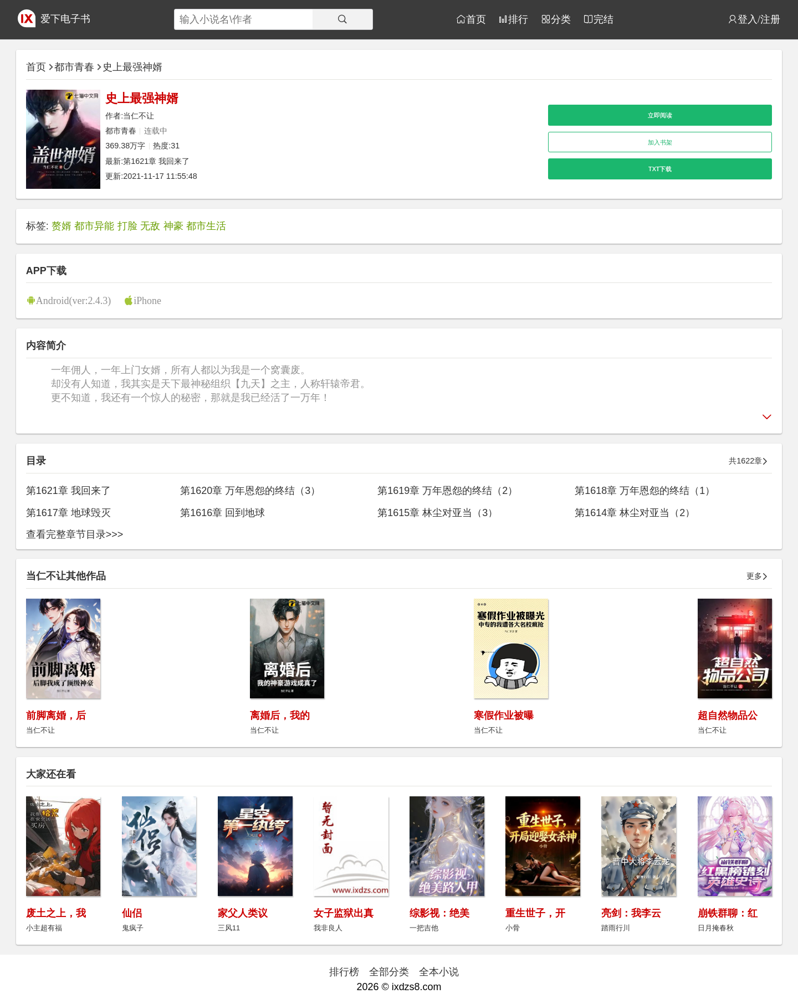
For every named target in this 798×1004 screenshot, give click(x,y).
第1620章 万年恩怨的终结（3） (250, 490)
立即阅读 (660, 115)
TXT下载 (660, 169)
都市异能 (94, 225)
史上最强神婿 (132, 67)
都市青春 (74, 67)
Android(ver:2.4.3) (73, 300)
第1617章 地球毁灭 (68, 512)
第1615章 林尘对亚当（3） (437, 512)
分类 (561, 19)
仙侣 (132, 913)
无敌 (150, 225)
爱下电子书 (65, 18)
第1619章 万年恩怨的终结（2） (447, 490)
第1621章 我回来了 (156, 161)
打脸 (127, 225)
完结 (603, 19)
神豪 (173, 225)
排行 (518, 19)
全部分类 (389, 971)
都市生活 (206, 225)
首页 (476, 19)
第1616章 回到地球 (222, 512)
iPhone (147, 300)
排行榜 (344, 971)
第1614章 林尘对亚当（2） (635, 512)
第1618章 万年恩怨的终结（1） (645, 490)
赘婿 (61, 225)
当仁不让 (138, 115)
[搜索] (342, 19)
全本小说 (439, 971)
